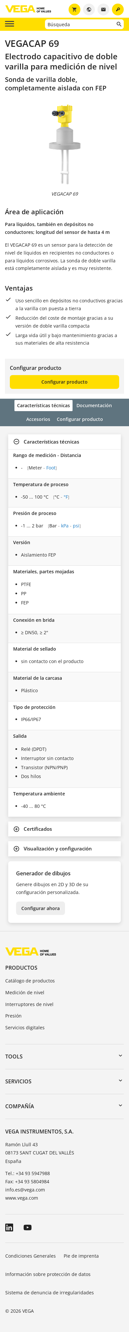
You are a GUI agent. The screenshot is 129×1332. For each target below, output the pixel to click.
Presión (13, 1016)
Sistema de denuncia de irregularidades (49, 1292)
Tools (14, 1056)
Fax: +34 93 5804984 (27, 1181)
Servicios (18, 1081)
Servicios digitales (25, 1027)
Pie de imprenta (81, 1256)
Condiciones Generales (30, 1256)
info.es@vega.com (25, 1190)
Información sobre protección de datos (48, 1274)
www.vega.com (21, 1198)
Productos (21, 967)
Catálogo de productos (30, 981)
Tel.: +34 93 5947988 (27, 1173)
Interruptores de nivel (29, 1004)
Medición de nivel (24, 992)
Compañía (19, 1106)
